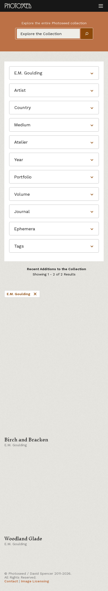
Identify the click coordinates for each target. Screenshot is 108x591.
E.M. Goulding (22, 294)
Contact (11, 581)
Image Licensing (35, 581)
